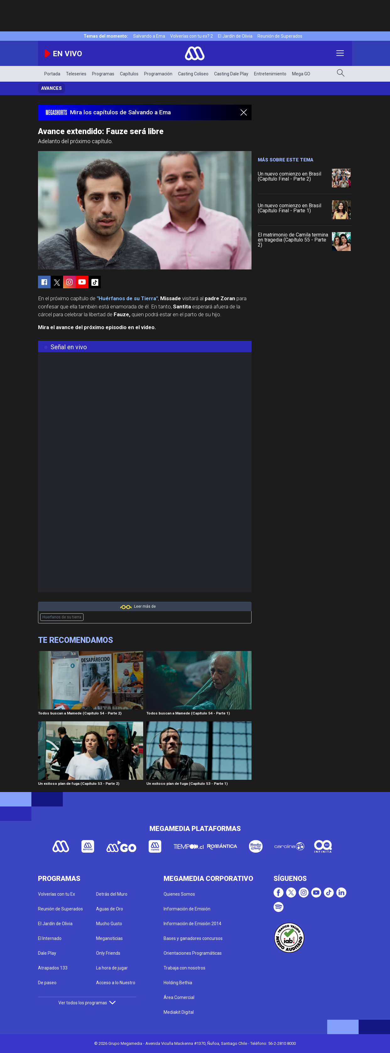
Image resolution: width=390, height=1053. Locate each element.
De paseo (47, 982)
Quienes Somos (179, 894)
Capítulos (129, 73)
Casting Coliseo (193, 73)
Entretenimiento (270, 73)
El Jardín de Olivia (235, 36)
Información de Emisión (187, 908)
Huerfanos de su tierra (61, 617)
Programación (158, 73)
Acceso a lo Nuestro (115, 982)
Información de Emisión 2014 (192, 923)
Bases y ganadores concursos (193, 938)
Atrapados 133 (53, 967)
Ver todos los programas (87, 1002)
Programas (103, 73)
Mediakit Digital (179, 1012)
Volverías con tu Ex (56, 894)
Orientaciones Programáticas (193, 953)
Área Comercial (179, 997)
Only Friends (108, 953)
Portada (52, 73)
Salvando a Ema (149, 36)
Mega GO (301, 73)
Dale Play (47, 953)
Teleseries (76, 73)
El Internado (50, 938)
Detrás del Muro (111, 894)
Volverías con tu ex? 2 (191, 36)
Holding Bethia (178, 982)
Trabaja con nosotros (184, 967)
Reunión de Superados (279, 36)
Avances (51, 88)
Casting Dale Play (231, 73)
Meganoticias (109, 938)
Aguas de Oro (109, 908)
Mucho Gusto (109, 923)
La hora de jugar (112, 967)
